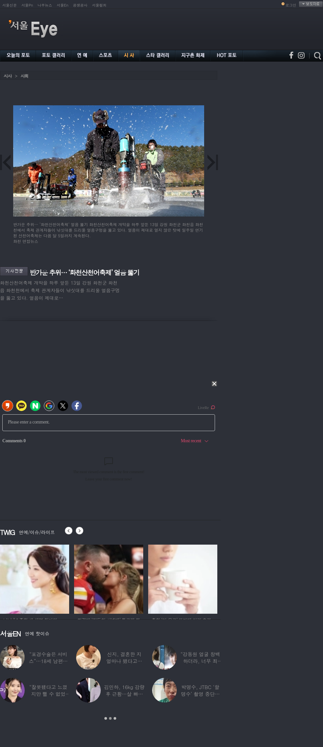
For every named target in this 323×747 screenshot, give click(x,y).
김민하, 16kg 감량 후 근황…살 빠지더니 (124, 693)
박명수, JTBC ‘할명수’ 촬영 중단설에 (200, 693)
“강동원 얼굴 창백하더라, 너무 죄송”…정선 (200, 661)
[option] (46, 578)
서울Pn (27, 5)
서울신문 (9, 5)
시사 (8, 76)
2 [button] (110, 718)
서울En (62, 5)
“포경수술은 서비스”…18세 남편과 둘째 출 (48, 661)
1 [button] (105, 718)
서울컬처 (99, 5)
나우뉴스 (45, 5)
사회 (24, 76)
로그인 (290, 5)
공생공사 (80, 5)
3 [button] (115, 718)
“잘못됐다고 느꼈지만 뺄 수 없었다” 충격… (48, 693)
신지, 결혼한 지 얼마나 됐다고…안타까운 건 (124, 661)
